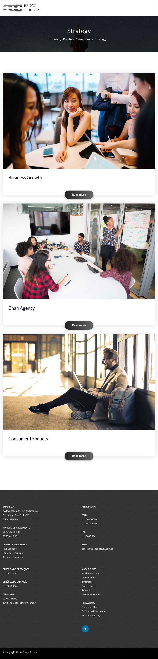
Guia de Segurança (91, 615)
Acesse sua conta (91, 594)
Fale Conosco (10, 548)
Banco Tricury (89, 586)
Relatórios (87, 590)
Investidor (87, 581)
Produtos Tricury (90, 573)
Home (54, 39)
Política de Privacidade (94, 611)
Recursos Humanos (13, 557)
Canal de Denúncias (13, 552)
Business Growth (25, 177)
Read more (79, 195)
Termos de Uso (89, 607)
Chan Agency (21, 308)
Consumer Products (28, 438)
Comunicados (89, 577)
